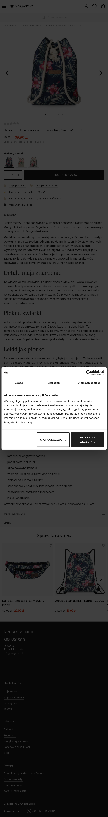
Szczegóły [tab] (54, 382)
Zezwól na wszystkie (87, 439)
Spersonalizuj (53, 439)
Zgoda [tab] (19, 382)
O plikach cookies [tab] (89, 382)
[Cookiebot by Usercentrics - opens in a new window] (88, 372)
